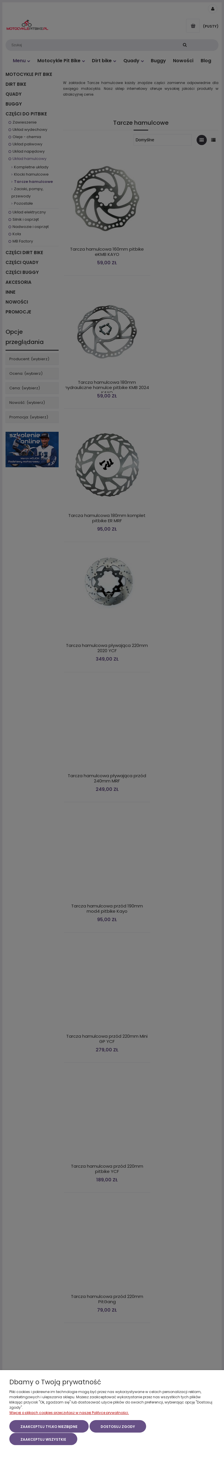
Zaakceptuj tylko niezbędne (49, 1427)
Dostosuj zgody (118, 1427)
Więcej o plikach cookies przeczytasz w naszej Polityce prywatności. (69, 1413)
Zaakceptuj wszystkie (43, 1439)
